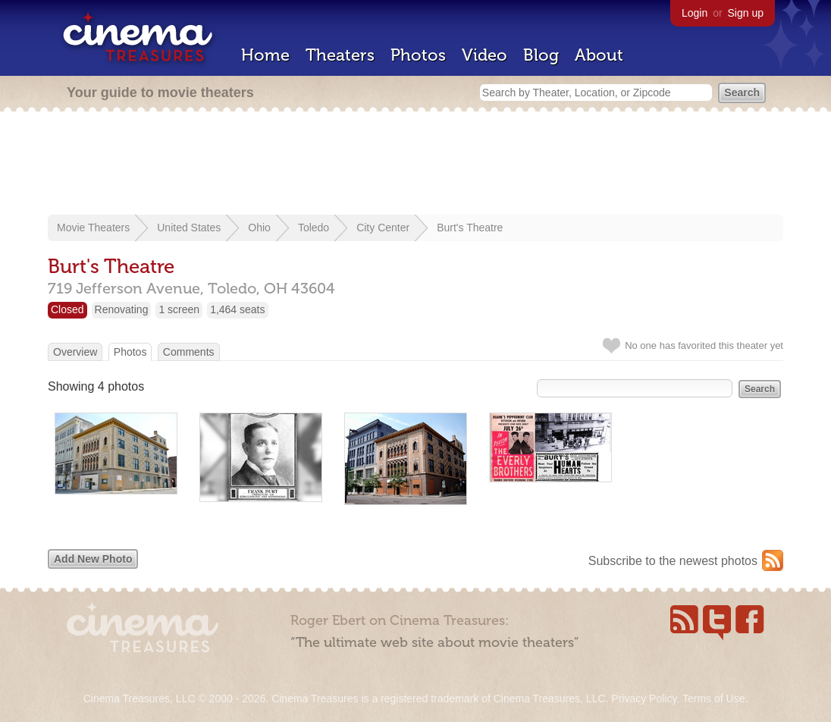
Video (484, 55)
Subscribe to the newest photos (672, 560)
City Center (382, 227)
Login (694, 13)
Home (265, 55)
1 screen (178, 309)
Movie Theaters (93, 227)
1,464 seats (237, 309)
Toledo (313, 227)
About (599, 55)
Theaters (340, 55)
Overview (75, 352)
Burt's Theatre (470, 227)
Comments (189, 352)
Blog (541, 55)
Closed (67, 309)
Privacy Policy (643, 698)
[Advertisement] (415, 164)
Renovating (122, 309)
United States (189, 227)
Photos (418, 55)
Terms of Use (713, 698)
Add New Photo (93, 559)
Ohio (259, 227)
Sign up (746, 13)
